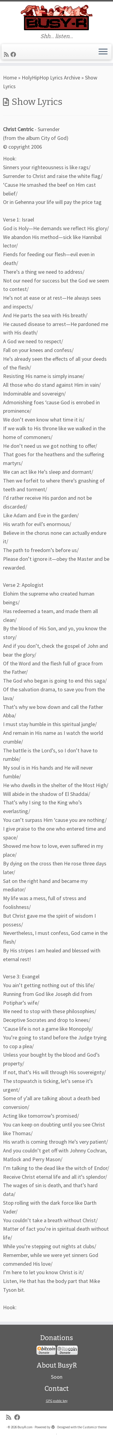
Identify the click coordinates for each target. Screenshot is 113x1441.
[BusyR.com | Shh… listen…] (56, 17)
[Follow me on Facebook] (14, 54)
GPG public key (56, 1401)
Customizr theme (95, 1427)
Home (10, 77)
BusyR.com (25, 1427)
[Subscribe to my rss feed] (7, 54)
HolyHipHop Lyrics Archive (51, 77)
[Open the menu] (103, 52)
